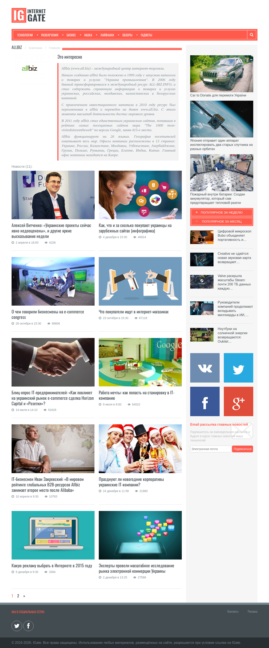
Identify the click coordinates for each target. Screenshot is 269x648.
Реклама (252, 611)
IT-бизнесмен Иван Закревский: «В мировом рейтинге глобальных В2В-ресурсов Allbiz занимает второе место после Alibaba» (48, 484)
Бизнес (69, 35)
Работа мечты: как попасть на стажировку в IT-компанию (137, 395)
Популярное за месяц (221, 221)
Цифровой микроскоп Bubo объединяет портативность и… (234, 236)
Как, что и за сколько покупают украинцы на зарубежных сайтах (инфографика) (136, 228)
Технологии (25, 35)
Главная (54, 48)
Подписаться (243, 449)
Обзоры (125, 35)
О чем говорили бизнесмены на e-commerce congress (48, 314)
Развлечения (47, 35)
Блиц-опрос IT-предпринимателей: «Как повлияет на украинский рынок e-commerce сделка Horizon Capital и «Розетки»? (53, 397)
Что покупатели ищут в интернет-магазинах (135, 311)
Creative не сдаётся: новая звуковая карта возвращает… (234, 258)
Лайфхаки (105, 35)
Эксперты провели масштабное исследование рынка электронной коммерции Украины (137, 568)
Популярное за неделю (222, 212)
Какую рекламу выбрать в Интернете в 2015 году (52, 565)
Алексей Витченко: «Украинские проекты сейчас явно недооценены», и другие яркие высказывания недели (52, 230)
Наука (86, 35)
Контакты (232, 611)
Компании (36, 48)
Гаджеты (144, 35)
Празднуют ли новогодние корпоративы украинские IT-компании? (132, 482)
